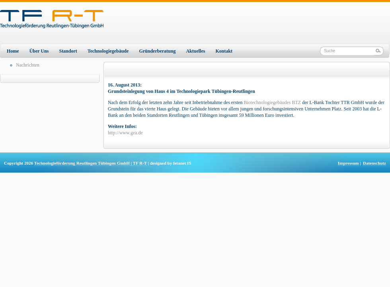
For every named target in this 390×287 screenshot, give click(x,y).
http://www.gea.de (125, 133)
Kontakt (223, 51)
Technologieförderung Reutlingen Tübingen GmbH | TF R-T (90, 163)
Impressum (348, 163)
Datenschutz (374, 163)
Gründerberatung (157, 51)
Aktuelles (195, 51)
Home (13, 51)
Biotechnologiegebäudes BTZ (272, 102)
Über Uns (39, 51)
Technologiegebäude (108, 51)
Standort (68, 51)
